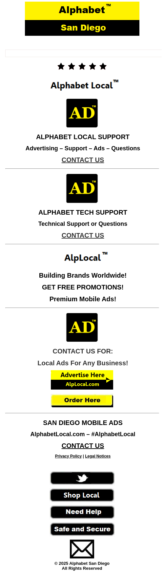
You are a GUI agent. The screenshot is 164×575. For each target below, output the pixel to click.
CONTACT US (83, 445)
